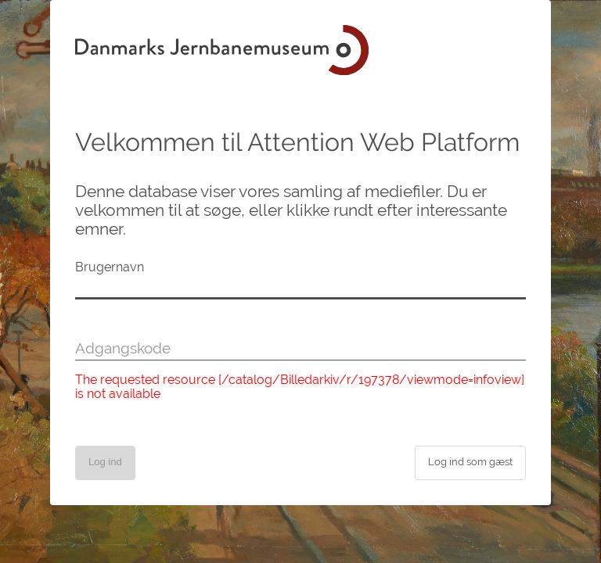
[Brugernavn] (300, 287)
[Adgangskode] (300, 348)
